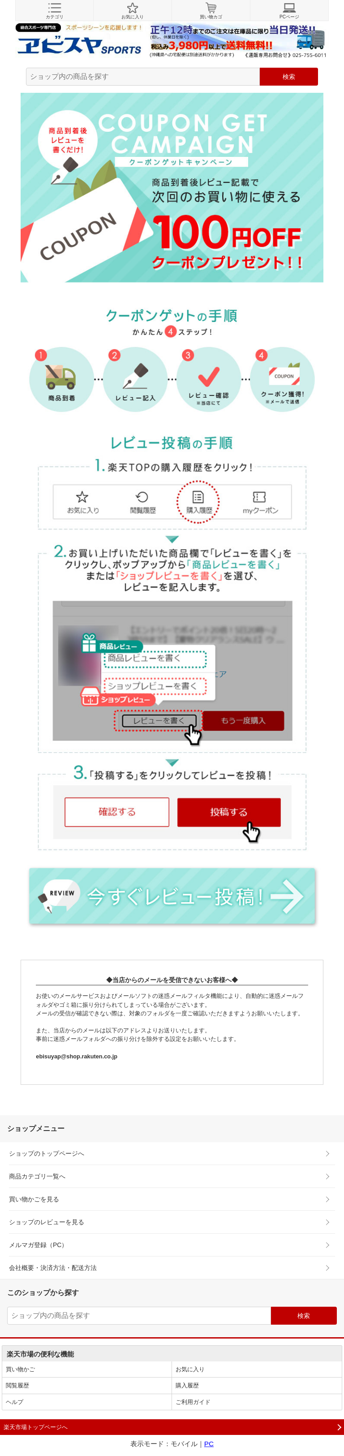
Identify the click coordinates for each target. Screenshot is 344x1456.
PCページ (289, 10)
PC (209, 1443)
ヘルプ (14, 1402)
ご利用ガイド (193, 1402)
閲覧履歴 (17, 1385)
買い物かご (20, 1369)
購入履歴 (187, 1385)
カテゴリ (54, 10)
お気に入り (133, 10)
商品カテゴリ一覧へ (37, 1176)
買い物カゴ (211, 10)
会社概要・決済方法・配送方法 (53, 1267)
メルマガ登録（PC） (38, 1244)
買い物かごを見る (34, 1199)
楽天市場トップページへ (36, 1427)
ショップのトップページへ (46, 1153)
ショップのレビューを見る (46, 1222)
